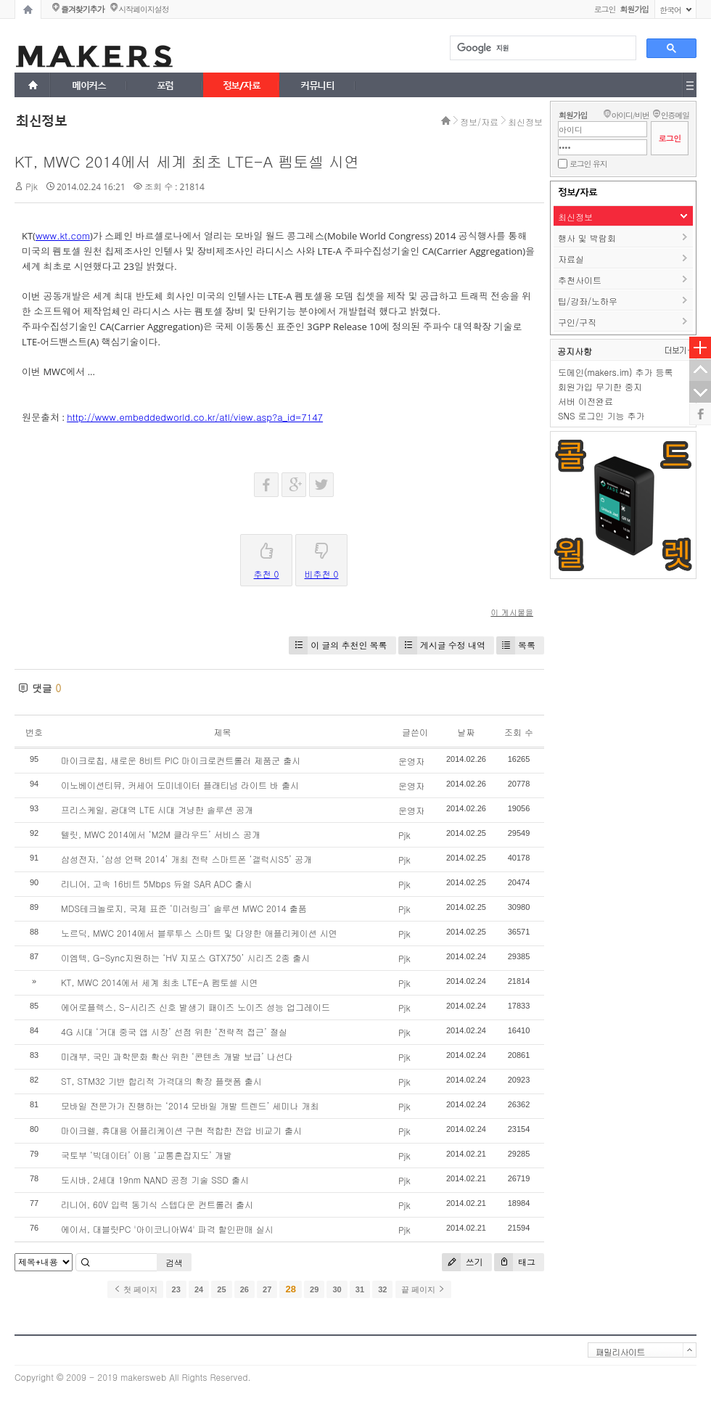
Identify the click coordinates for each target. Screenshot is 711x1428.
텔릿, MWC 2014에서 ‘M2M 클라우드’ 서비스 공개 (160, 834)
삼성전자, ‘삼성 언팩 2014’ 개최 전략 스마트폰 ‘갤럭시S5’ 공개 (186, 859)
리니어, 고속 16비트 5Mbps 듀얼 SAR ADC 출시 (156, 883)
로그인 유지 (588, 163)
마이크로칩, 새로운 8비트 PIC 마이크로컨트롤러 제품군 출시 (180, 760)
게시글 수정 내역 (441, 645)
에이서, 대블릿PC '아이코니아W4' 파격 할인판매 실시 (167, 1229)
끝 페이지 (423, 1289)
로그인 (605, 9)
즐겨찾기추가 (82, 9)
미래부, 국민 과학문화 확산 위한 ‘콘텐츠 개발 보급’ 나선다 (177, 1056)
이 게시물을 (511, 612)
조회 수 (518, 732)
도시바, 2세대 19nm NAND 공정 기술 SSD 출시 (155, 1179)
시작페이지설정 (143, 9)
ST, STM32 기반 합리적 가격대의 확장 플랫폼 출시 (161, 1081)
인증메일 (675, 115)
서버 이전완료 (585, 401)
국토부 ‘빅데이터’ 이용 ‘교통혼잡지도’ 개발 (146, 1155)
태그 (514, 1262)
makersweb (143, 1377)
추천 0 (266, 557)
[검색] (541, 48)
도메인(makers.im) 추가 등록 (615, 372)
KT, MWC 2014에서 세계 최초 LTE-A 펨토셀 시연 (187, 161)
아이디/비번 (630, 115)
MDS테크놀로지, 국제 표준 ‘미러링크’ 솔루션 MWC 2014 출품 (184, 908)
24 (198, 1289)
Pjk (31, 186)
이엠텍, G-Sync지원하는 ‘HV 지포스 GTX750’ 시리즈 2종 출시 (185, 957)
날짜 (465, 732)
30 (336, 1289)
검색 (174, 1262)
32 (382, 1289)
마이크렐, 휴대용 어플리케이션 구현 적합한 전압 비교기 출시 (181, 1130)
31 (360, 1289)
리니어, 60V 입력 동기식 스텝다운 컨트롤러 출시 (157, 1204)
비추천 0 (322, 557)
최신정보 (525, 121)
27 (267, 1289)
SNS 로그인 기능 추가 (601, 415)
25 (221, 1289)
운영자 (411, 761)
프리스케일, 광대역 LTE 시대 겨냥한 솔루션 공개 (157, 809)
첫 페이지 (135, 1289)
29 (314, 1289)
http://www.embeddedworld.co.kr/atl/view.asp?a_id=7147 (195, 417)
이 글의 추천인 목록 (338, 645)
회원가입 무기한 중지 (600, 386)
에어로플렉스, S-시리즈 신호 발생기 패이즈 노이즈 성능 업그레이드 (195, 1007)
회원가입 (573, 115)
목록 (515, 645)
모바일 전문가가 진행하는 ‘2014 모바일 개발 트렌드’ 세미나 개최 (190, 1105)
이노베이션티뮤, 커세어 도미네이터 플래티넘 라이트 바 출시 (180, 785)
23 (176, 1289)
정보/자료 (479, 121)
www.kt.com (63, 235)
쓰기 (462, 1262)
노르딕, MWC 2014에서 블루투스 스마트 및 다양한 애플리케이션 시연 (199, 933)
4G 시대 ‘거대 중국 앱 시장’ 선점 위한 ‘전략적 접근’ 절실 (174, 1031)
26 (244, 1289)
